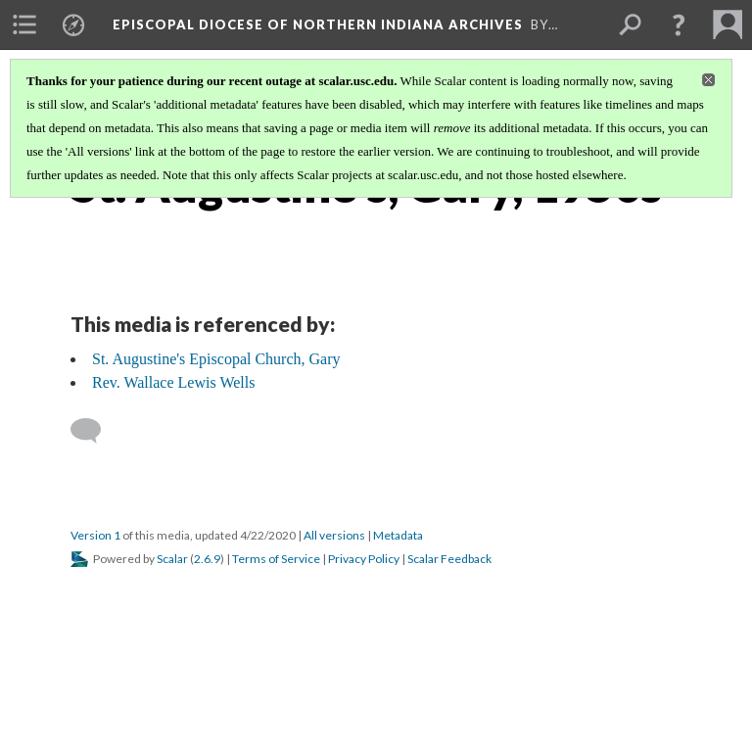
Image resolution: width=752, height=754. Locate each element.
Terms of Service (276, 558)
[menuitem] (24, 24)
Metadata (398, 535)
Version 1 (95, 535)
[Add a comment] (94, 431)
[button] (678, 24)
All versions (334, 535)
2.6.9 (207, 558)
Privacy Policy (364, 558)
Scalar (172, 558)
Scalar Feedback (449, 558)
